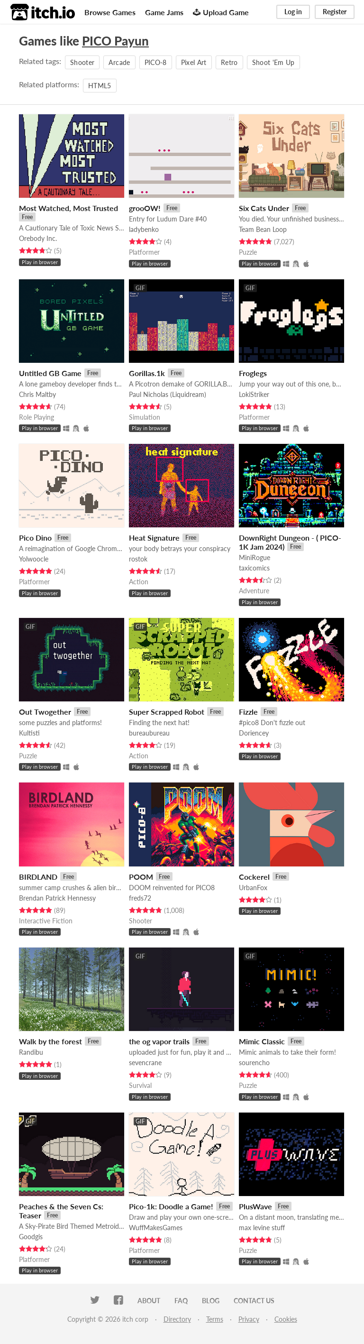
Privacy (248, 1319)
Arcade (119, 62)
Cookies (285, 1319)
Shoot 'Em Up (273, 62)
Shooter (82, 62)
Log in (293, 12)
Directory (177, 1319)
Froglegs (253, 372)
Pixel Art (194, 62)
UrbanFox (253, 888)
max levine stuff (262, 1228)
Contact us (254, 1301)
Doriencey (254, 733)
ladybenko (144, 229)
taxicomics (254, 568)
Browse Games (110, 12)
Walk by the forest (50, 1041)
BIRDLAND (38, 876)
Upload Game (221, 12)
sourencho (254, 1063)
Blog (210, 1301)
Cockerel (254, 876)
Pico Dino (35, 537)
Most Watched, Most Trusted (68, 207)
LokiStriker (254, 394)
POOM (141, 876)
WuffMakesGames (155, 1228)
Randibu (31, 1052)
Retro (229, 62)
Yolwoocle (33, 559)
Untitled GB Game (50, 372)
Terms (214, 1319)
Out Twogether (45, 711)
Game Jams (164, 12)
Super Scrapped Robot (166, 711)
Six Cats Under (264, 207)
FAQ (181, 1301)
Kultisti (29, 733)
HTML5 (99, 86)
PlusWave (255, 1206)
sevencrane (145, 1063)
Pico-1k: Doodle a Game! (171, 1206)
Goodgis (31, 1237)
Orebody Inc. (38, 238)
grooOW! (145, 207)
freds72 (140, 898)
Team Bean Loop (263, 229)
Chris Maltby (37, 394)
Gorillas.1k (147, 372)
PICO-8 (156, 62)
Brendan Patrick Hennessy (57, 898)
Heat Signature (154, 537)
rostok (138, 559)
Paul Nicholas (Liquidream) (167, 394)
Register (334, 12)
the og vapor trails (159, 1041)
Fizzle (248, 711)
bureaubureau (149, 733)
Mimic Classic (262, 1041)
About (148, 1301)
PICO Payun (115, 40)
